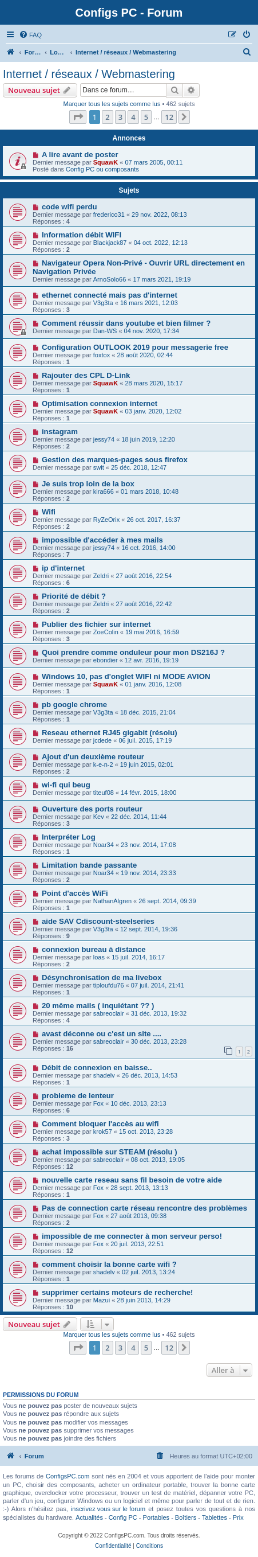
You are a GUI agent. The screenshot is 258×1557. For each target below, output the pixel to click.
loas (99, 957)
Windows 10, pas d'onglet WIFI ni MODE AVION (126, 676)
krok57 (102, 1131)
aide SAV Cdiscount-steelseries (98, 921)
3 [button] (120, 117)
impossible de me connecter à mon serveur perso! (132, 1236)
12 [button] (169, 117)
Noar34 (103, 844)
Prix (238, 1517)
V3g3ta (103, 302)
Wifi (48, 512)
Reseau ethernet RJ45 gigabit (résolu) (109, 732)
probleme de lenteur (78, 1095)
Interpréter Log (69, 837)
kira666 (103, 491)
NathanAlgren (112, 900)
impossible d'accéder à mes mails (102, 540)
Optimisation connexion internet (99, 403)
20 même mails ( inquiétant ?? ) (98, 1005)
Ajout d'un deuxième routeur (93, 756)
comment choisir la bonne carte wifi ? (109, 1264)
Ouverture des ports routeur (92, 809)
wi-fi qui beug (66, 785)
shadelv (104, 1075)
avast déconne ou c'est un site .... (101, 1033)
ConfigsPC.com (67, 1476)
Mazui (101, 1300)
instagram (60, 431)
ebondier (105, 660)
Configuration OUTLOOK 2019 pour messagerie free (135, 347)
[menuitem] (30, 35)
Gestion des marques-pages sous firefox (115, 459)
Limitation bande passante (89, 865)
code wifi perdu (69, 206)
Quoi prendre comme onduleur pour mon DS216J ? (133, 652)
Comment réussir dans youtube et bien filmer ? (126, 323)
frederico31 (109, 214)
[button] (77, 117)
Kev (98, 816)
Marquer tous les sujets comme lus (111, 103)
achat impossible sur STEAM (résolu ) (109, 1152)
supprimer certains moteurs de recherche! (117, 1292)
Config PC (123, 1517)
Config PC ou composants (102, 169)
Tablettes (214, 1517)
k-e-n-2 (103, 764)
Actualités (89, 1517)
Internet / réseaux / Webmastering (89, 74)
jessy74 (103, 439)
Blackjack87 (110, 242)
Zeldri (101, 575)
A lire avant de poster (80, 154)
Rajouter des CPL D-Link (86, 375)
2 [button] (107, 117)
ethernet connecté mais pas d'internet (109, 295)
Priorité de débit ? (74, 596)
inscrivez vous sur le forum (108, 1508)
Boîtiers (185, 1517)
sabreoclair (108, 1013)
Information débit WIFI (81, 235)
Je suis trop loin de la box (88, 483)
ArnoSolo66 (109, 279)
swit (98, 467)
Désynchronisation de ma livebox (102, 977)
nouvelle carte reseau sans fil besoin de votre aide (132, 1180)
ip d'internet (63, 568)
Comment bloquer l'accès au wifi (100, 1123)
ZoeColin (105, 632)
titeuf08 (103, 792)
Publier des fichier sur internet (96, 624)
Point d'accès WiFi (75, 893)
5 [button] (146, 117)
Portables (156, 1517)
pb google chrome (74, 704)
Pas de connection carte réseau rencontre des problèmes (144, 1208)
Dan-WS (105, 330)
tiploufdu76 (108, 985)
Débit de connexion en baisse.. (97, 1067)
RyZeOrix (106, 519)
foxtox (101, 355)
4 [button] (133, 117)
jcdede (102, 740)
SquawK (105, 162)
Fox (98, 1103)
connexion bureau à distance (94, 949)
